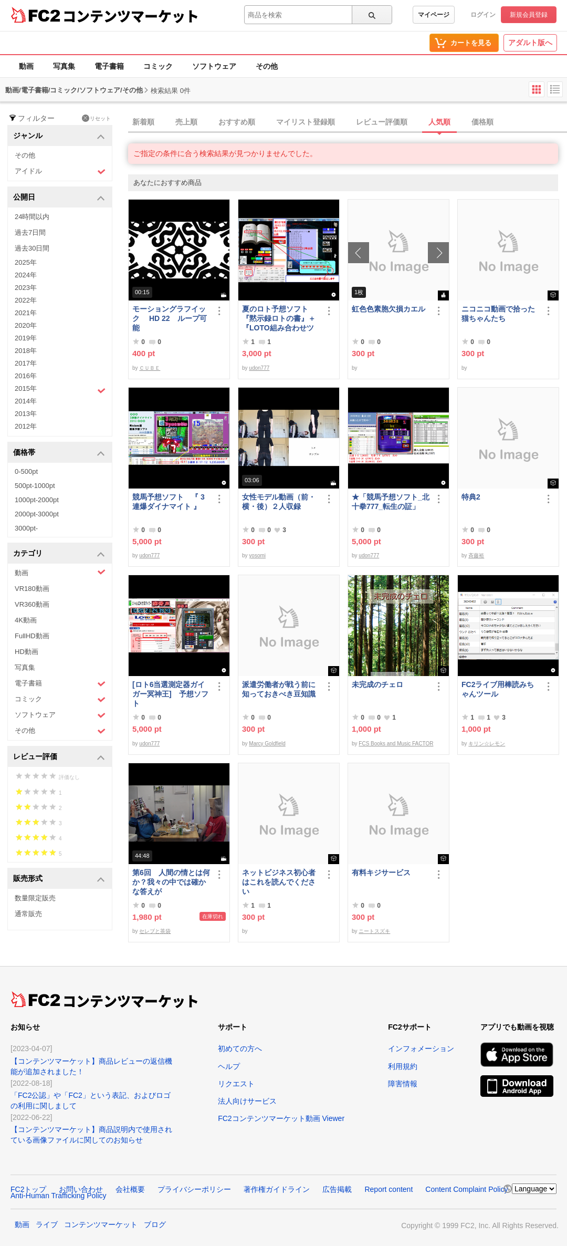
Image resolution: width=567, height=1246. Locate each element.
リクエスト (236, 1083)
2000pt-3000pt (37, 514)
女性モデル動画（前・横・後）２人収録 (279, 502)
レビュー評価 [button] (59, 757)
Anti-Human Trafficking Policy (58, 1195)
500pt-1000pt (35, 486)
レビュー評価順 (381, 122)
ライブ (47, 1224)
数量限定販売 (35, 898)
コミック (158, 66)
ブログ (155, 1224)
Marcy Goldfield (267, 743)
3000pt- (26, 528)
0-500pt (26, 471)
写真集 (64, 66)
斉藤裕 (476, 555)
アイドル (60, 171)
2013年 (26, 414)
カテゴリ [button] (59, 554)
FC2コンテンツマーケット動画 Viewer (281, 1118)
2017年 (26, 363)
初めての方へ (240, 1048)
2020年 (26, 325)
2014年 (26, 401)
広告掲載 (337, 1189)
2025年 (26, 262)
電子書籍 (109, 66)
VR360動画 (32, 604)
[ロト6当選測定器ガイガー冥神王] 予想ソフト (170, 694)
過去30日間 (32, 248)
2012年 (26, 426)
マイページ (433, 14)
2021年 (26, 313)
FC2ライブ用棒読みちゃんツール (497, 689)
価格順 (482, 122)
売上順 (186, 122)
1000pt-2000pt (37, 500)
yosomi (257, 555)
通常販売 (28, 914)
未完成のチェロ (377, 684)
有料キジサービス (381, 872)
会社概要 (130, 1189)
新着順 (143, 122)
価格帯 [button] (59, 453)
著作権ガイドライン (277, 1189)
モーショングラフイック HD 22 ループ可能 (169, 318)
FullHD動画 (32, 636)
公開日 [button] (59, 198)
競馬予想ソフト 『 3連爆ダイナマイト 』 (168, 502)
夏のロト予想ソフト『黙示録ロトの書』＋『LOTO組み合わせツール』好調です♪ (279, 319)
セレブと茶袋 (155, 931)
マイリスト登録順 (305, 122)
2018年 (26, 351)
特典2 (470, 497)
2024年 (26, 275)
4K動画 (26, 620)
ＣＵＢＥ (149, 368)
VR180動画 (32, 589)
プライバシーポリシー (194, 1189)
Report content (388, 1189)
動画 (26, 66)
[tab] (347, 122)
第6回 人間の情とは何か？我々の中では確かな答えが (171, 882)
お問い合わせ (81, 1189)
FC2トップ (28, 1189)
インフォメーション (421, 1048)
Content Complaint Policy (466, 1189)
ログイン (483, 14)
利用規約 (402, 1066)
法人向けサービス (247, 1101)
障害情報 (402, 1083)
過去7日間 (30, 232)
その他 (267, 66)
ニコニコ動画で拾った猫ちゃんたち (498, 314)
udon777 (259, 368)
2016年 (26, 376)
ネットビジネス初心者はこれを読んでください (279, 882)
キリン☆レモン (486, 743)
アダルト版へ (530, 42)
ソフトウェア (214, 66)
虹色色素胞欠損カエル (388, 309)
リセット (96, 118)
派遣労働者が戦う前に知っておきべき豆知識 (279, 689)
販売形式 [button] (59, 879)
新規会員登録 (529, 14)
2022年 (26, 300)
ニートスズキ (374, 931)
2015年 (60, 390)
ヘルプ (229, 1066)
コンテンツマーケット (130, 16)
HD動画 (26, 652)
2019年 (26, 338)
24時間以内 (32, 217)
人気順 (439, 122)
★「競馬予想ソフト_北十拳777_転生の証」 (390, 502)
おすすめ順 (236, 122)
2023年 (26, 288)
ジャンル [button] (59, 136)
